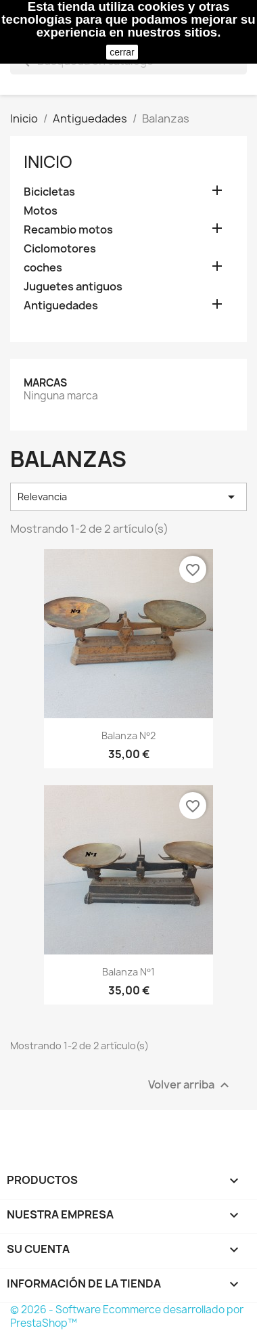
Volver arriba (190, 1084)
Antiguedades (61, 306)
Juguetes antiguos (73, 287)
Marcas (45, 383)
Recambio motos (68, 230)
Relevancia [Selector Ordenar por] (128, 497)
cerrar (122, 52)
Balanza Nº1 (128, 971)
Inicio (48, 161)
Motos (40, 211)
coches (43, 268)
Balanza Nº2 (128, 735)
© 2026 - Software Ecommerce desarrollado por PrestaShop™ (126, 1316)
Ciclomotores (60, 249)
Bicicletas (49, 192)
